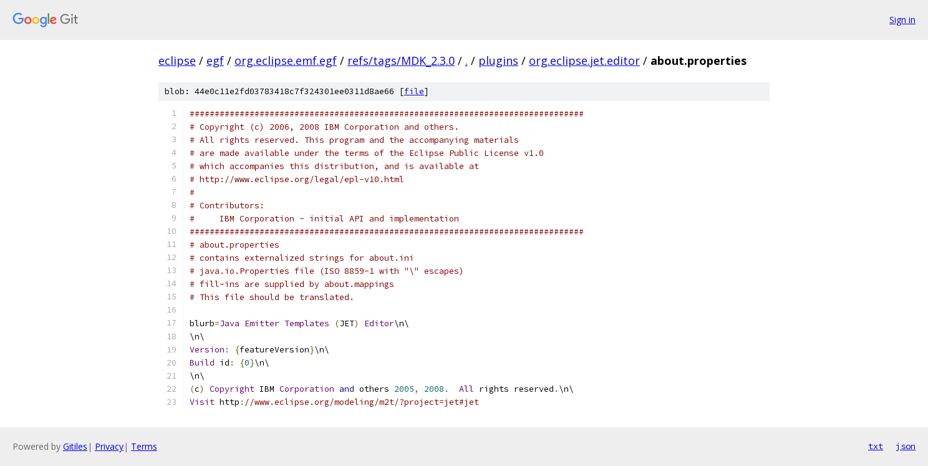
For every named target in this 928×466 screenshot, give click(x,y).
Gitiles (75, 446)
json (906, 446)
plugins (498, 60)
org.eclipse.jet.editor (584, 60)
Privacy (109, 446)
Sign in (902, 20)
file (414, 91)
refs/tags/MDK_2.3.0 (401, 60)
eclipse (177, 60)
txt (875, 446)
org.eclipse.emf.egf (285, 60)
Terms (144, 446)
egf (215, 60)
